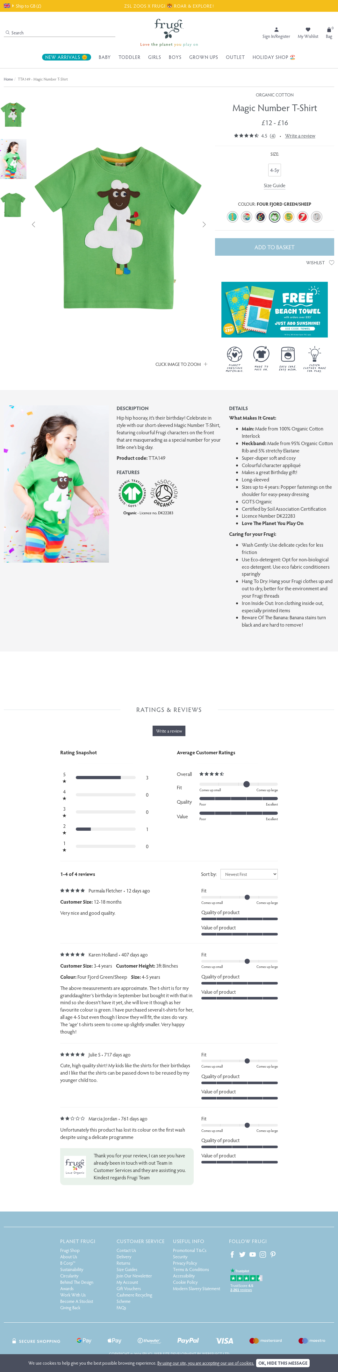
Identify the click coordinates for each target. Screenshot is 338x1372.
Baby (105, 57)
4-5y (274, 170)
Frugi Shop (70, 1250)
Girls (154, 57)
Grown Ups (203, 57)
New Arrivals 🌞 (66, 57)
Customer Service (141, 1241)
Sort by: (209, 874)
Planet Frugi (78, 1241)
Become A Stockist (76, 1301)
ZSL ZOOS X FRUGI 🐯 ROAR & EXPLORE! (169, 6)
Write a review (300, 135)
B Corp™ (68, 1263)
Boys (175, 57)
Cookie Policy (185, 1282)
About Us (68, 1257)
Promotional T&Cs (189, 1250)
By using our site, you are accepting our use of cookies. (205, 1363)
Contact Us (126, 1250)
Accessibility (184, 1276)
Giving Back (70, 1307)
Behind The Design (76, 1282)
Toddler (129, 57)
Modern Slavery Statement (196, 1288)
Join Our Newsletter (134, 1276)
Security (180, 1257)
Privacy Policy (185, 1263)
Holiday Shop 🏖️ (274, 57)
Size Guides (127, 1269)
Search (15, 33)
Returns (123, 1263)
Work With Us (73, 1295)
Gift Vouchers (129, 1288)
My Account (127, 1282)
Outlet (235, 57)
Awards (67, 1288)
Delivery (124, 1257)
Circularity (69, 1276)
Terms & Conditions (191, 1269)
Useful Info (189, 1241)
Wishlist (320, 262)
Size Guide (274, 185)
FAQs (121, 1307)
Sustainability (71, 1269)
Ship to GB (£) (22, 6)
